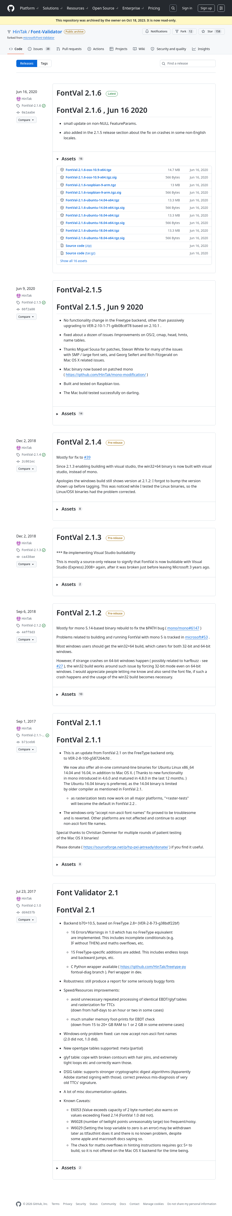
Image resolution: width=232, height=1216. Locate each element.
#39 (87, 457)
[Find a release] (188, 63)
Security (81, 1204)
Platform (29, 8)
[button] (134, 158)
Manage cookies (153, 1204)
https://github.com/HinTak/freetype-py (153, 966)
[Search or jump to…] (173, 8)
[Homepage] (10, 8)
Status (94, 1204)
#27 (59, 666)
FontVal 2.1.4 (79, 442)
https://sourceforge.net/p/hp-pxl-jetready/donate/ (125, 847)
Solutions (53, 8)
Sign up (206, 8)
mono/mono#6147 (183, 628)
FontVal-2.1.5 (79, 289)
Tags (44, 63)
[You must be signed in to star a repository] (211, 31)
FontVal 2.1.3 (79, 537)
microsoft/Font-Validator (38, 38)
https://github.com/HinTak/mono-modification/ (106, 374)
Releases (26, 63)
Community (108, 1204)
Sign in (187, 8)
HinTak (20, 32)
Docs (123, 1204)
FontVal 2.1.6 (79, 93)
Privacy (67, 1204)
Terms (56, 1204)
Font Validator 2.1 (87, 892)
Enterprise (134, 8)
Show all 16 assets (73, 261)
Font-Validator (46, 32)
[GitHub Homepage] (18, 1204)
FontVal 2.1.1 (79, 722)
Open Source (105, 8)
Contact (134, 1204)
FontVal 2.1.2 (79, 612)
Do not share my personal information (191, 1204)
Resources (78, 8)
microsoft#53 (196, 637)
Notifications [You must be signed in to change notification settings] (156, 31)
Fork (184, 31)
